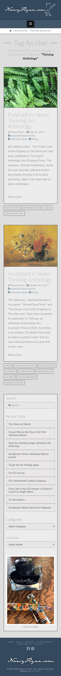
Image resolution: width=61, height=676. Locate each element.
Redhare (36, 671)
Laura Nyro (10, 371)
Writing (33, 139)
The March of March (20, 424)
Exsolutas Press (47, 366)
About (19, 642)
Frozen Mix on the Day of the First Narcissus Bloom (27, 433)
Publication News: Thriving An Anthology (28, 120)
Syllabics (46, 208)
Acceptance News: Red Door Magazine (30, 507)
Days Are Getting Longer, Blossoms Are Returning (30, 444)
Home (11, 642)
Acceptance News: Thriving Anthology (30, 276)
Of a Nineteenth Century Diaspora (27, 480)
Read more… (16, 196)
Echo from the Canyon (24, 366)
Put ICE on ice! (17, 472)
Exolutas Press (12, 208)
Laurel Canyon (26, 371)
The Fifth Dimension (27, 377)
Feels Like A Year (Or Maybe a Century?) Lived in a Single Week (30, 490)
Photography (45, 642)
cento (8, 366)
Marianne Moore (30, 208)
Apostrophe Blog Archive (21, 135)
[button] (30, 24)
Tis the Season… (17, 499)
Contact (39, 644)
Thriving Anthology (14, 213)
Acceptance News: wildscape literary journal (29, 455)
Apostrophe (24, 644)
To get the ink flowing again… (25, 464)
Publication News (18, 139)
